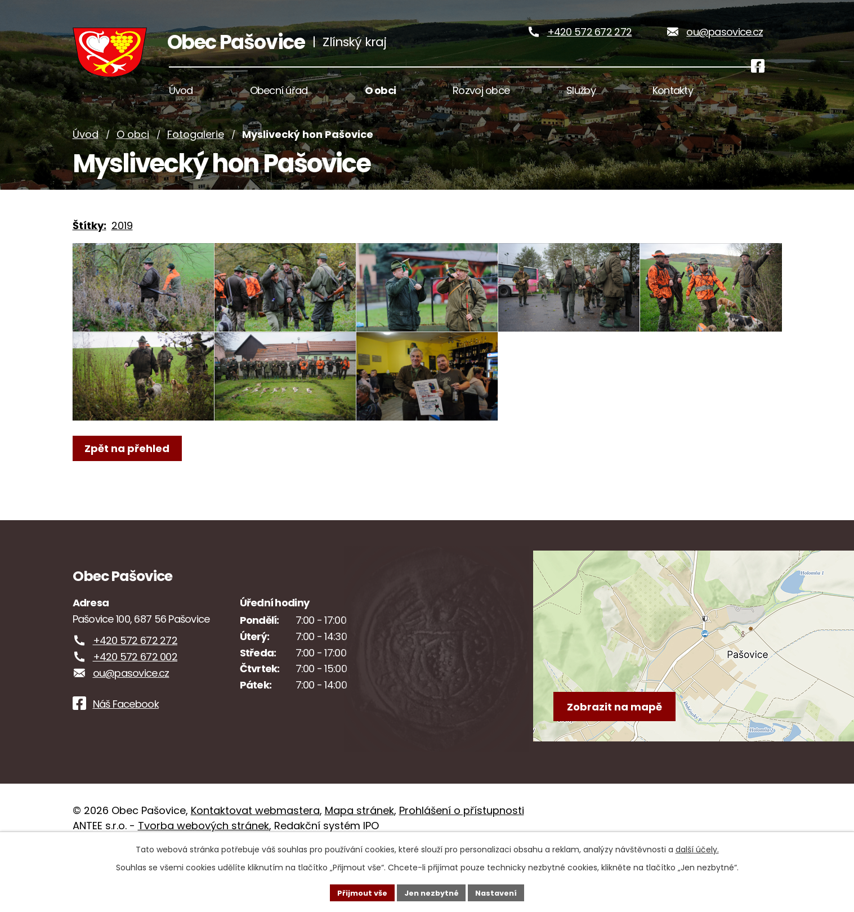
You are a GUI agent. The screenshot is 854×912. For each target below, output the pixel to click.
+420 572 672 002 (135, 717)
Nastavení (501, 891)
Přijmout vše (357, 891)
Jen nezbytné (431, 891)
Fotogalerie (195, 159)
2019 (122, 250)
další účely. (697, 847)
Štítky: (89, 250)
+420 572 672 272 (589, 44)
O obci (133, 159)
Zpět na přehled (130, 521)
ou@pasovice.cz (724, 44)
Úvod (86, 159)
